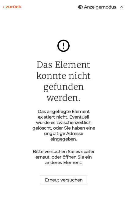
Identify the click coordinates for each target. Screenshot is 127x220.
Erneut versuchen (63, 180)
